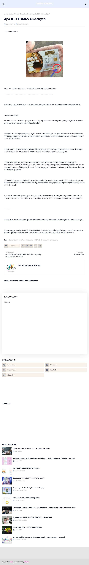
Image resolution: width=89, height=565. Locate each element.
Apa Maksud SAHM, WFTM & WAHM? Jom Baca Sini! (32, 517)
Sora (11, 562)
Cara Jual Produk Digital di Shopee (26, 468)
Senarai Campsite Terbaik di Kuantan (27, 527)
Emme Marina (10, 24)
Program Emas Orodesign (22, 14)
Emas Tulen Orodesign (26, 240)
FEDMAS (37, 240)
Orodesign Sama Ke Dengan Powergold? (28, 478)
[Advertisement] (44, 423)
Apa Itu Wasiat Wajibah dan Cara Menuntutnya (31, 448)
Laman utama (8, 14)
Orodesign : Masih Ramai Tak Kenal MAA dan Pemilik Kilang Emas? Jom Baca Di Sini (44, 507)
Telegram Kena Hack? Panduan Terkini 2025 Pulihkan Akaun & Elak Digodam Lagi (44, 458)
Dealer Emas (13, 240)
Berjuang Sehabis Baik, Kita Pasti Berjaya (29, 488)
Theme (26, 562)
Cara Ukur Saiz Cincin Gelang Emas (26, 498)
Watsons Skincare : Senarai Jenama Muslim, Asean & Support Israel (39, 537)
